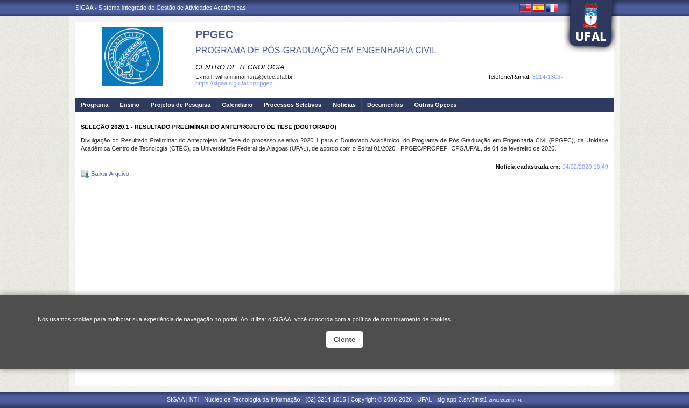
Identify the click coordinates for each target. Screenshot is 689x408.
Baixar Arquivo (105, 173)
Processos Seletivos (292, 105)
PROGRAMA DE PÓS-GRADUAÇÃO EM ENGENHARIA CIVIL (316, 50)
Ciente (345, 339)
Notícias (344, 105)
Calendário (237, 105)
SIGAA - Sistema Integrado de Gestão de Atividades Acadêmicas (160, 7)
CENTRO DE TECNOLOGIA (239, 67)
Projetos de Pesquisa (180, 105)
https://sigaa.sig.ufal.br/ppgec (233, 83)
